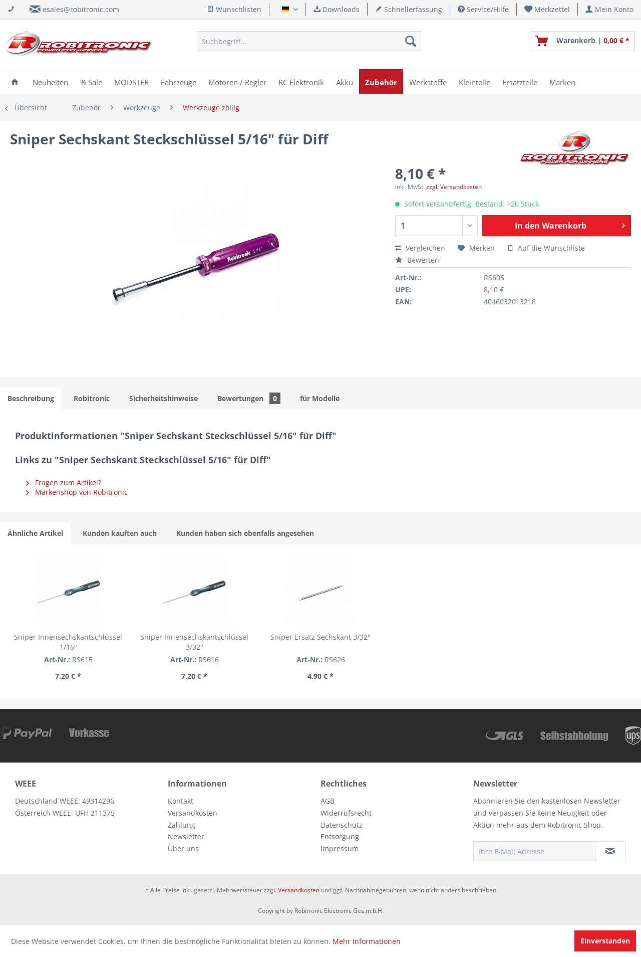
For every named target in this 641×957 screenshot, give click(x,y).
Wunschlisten (234, 9)
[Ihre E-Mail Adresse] (534, 851)
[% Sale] (91, 81)
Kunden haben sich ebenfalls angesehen (245, 533)
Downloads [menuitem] (336, 9)
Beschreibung (31, 398)
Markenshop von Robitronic (77, 492)
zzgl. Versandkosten (454, 186)
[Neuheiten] (50, 81)
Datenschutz (341, 825)
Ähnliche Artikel (35, 533)
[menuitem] (547, 9)
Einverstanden (605, 940)
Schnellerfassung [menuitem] (408, 9)
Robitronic (92, 398)
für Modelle (320, 398)
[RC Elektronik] (301, 81)
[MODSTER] (131, 81)
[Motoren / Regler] (237, 81)
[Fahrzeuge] (178, 81)
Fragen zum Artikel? (63, 482)
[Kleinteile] (474, 81)
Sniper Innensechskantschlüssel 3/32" (194, 642)
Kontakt (180, 801)
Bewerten (417, 260)
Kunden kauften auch (120, 533)
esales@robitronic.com (81, 9)
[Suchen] (410, 41)
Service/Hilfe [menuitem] (483, 9)
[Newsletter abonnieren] (610, 851)
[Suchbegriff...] (309, 41)
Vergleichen (420, 248)
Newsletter (186, 836)
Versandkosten (192, 813)
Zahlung (181, 825)
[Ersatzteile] (519, 81)
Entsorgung (339, 836)
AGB (327, 801)
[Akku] (344, 81)
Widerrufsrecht (346, 813)
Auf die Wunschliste (546, 248)
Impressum (339, 848)
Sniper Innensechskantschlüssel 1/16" (68, 642)
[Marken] (562, 81)
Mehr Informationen (367, 941)
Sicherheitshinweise (163, 398)
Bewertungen (248, 398)
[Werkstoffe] (428, 81)
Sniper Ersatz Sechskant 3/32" (320, 637)
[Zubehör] (381, 81)
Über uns (183, 848)
